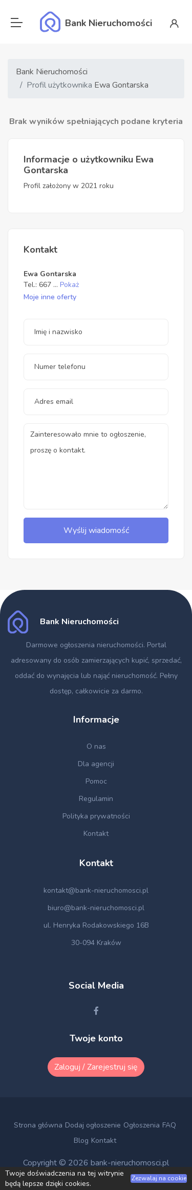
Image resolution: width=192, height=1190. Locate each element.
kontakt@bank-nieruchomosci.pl (96, 890)
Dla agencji (96, 764)
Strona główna (38, 1125)
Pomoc (96, 781)
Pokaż (69, 285)
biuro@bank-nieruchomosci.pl (96, 908)
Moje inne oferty (50, 297)
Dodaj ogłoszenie (93, 1125)
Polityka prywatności (96, 816)
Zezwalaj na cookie (159, 1178)
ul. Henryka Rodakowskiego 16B (96, 925)
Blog (81, 1140)
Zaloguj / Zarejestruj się (96, 1067)
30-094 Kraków (96, 943)
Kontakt (96, 833)
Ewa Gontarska (121, 85)
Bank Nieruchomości (52, 71)
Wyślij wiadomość (96, 530)
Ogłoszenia (141, 1125)
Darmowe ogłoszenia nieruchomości (84, 645)
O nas (96, 746)
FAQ (169, 1125)
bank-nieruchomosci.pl (130, 1162)
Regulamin (96, 799)
